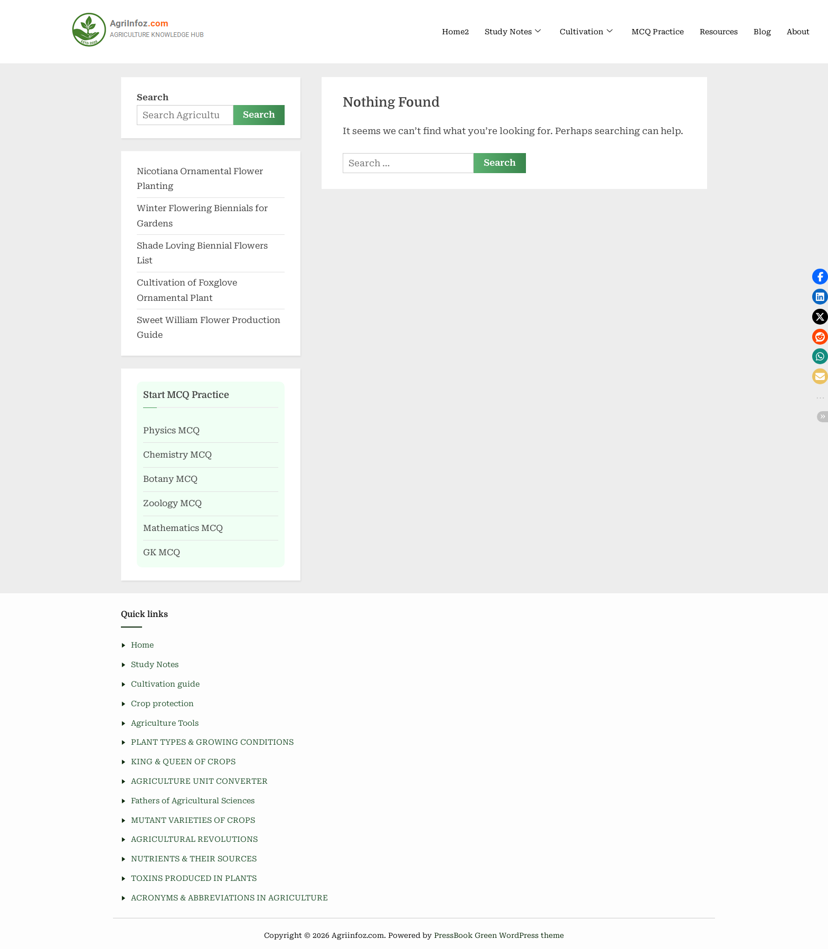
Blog (759, 31)
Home (142, 645)
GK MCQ (161, 552)
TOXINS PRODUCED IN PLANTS (194, 878)
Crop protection (162, 703)
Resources (713, 31)
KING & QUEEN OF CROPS (183, 761)
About (797, 31)
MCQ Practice (648, 31)
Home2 (438, 31)
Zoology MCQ (172, 503)
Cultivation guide (165, 684)
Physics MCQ (171, 430)
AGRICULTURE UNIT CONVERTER (199, 781)
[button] (820, 276)
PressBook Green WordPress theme (499, 935)
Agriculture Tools (165, 723)
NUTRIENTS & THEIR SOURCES (194, 859)
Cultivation (574, 31)
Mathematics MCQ (183, 528)
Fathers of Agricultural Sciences (193, 800)
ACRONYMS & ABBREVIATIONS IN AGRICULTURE (229, 898)
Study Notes (498, 31)
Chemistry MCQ (177, 455)
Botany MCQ (170, 479)
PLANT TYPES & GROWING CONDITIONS (212, 742)
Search (152, 97)
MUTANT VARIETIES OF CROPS (193, 820)
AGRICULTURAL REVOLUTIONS (194, 839)
